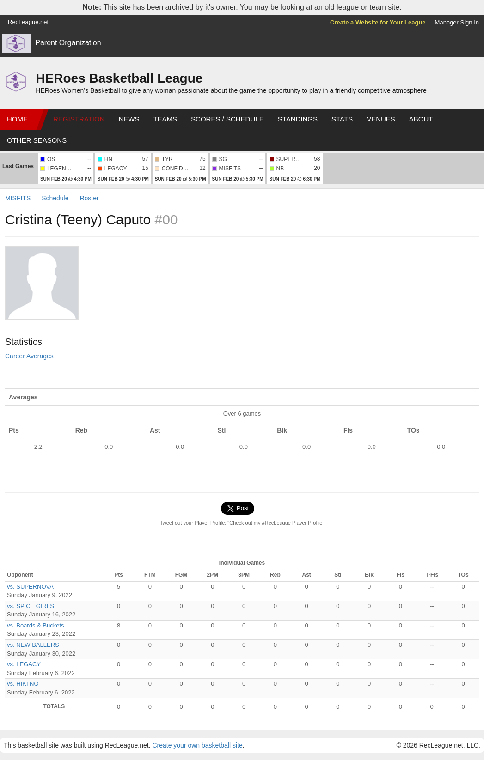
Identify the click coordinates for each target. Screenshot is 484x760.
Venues (381, 119)
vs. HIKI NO (23, 683)
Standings (298, 119)
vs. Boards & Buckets (35, 625)
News (128, 119)
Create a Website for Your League (378, 22)
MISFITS (18, 198)
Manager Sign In (457, 22)
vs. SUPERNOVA (30, 586)
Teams (165, 119)
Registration (78, 119)
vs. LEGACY (24, 664)
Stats (342, 119)
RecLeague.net (28, 21)
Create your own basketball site (197, 745)
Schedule (55, 198)
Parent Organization (68, 43)
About (421, 119)
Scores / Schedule (227, 119)
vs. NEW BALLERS (33, 644)
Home (17, 119)
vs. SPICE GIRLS (30, 606)
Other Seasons (37, 140)
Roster (89, 198)
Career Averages (29, 356)
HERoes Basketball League (119, 78)
